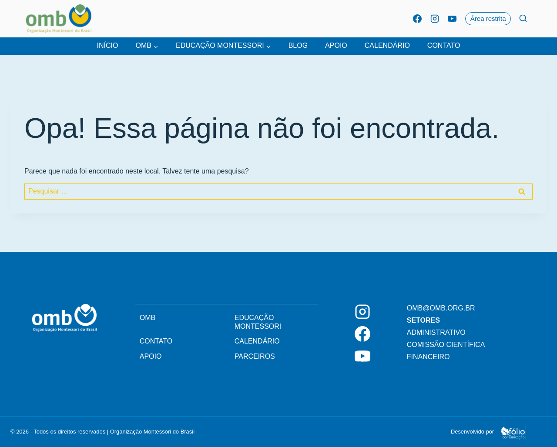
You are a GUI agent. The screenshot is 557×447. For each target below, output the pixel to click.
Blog (298, 45)
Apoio (336, 45)
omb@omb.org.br (441, 308)
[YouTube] (452, 18)
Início (107, 45)
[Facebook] (417, 18)
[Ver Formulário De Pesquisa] (523, 19)
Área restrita (488, 18)
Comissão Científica (446, 344)
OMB (147, 317)
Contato (443, 45)
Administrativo (436, 332)
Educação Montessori (258, 322)
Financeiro (428, 356)
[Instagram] (434, 18)
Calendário (387, 45)
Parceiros (255, 356)
